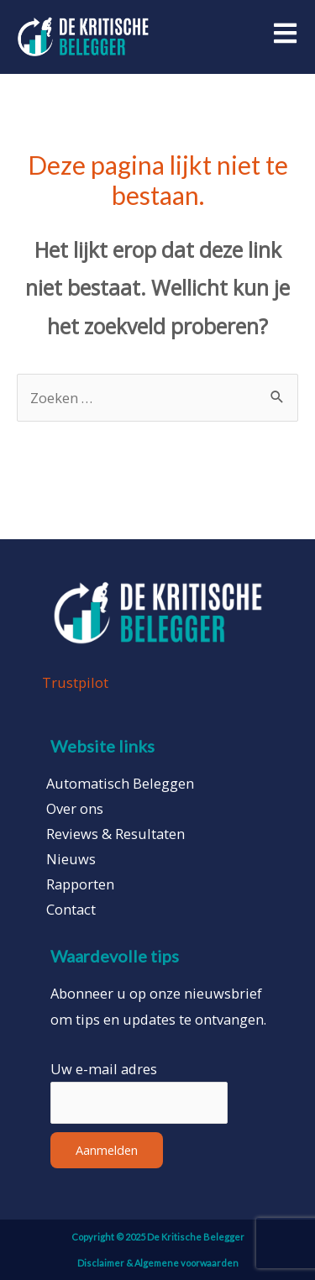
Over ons (74, 808)
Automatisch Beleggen (120, 783)
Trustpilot (75, 682)
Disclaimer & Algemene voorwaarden (158, 1262)
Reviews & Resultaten (115, 834)
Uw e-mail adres (103, 1068)
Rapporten (80, 884)
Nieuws (71, 859)
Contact (71, 909)
